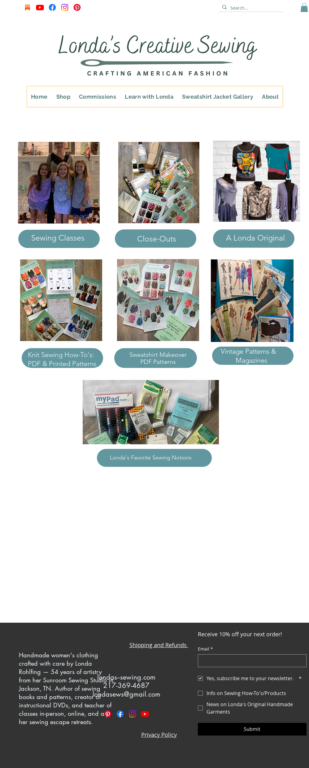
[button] (304, 7)
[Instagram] (64, 7)
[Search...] (250, 8)
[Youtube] (40, 7)
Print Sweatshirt (58, 604)
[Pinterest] (77, 7)
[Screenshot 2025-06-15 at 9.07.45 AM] (27, 7)
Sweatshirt (144, 354)
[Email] (250, 661)
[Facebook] (52, 7)
